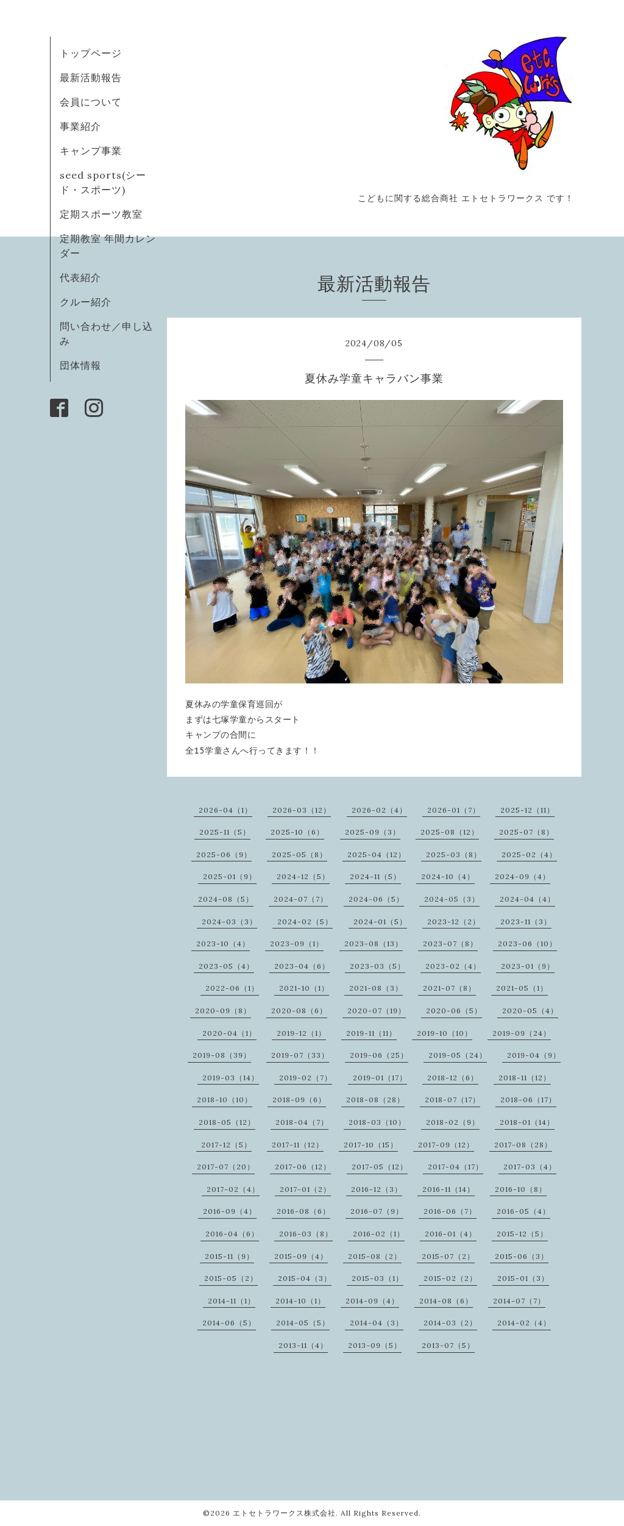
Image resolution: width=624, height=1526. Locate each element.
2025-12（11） (527, 810)
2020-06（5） (454, 1010)
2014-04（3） (376, 1322)
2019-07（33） (300, 1055)
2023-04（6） (302, 966)
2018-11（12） (524, 1077)
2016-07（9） (376, 1211)
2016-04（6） (232, 1233)
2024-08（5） (226, 899)
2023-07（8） (450, 943)
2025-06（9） (224, 854)
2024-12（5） (303, 876)
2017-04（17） (455, 1166)
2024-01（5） (380, 921)
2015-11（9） (229, 1256)
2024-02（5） (305, 921)
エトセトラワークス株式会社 (284, 1512)
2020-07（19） (376, 1010)
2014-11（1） (231, 1300)
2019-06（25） (379, 1055)
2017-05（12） (380, 1166)
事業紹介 (80, 126)
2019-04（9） (534, 1055)
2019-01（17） (380, 1077)
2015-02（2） (450, 1278)
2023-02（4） (453, 966)
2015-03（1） (377, 1278)
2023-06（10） (527, 943)
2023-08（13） (373, 943)
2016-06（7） (450, 1211)
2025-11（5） (224, 831)
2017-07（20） (226, 1166)
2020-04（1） (229, 1033)
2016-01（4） (451, 1233)
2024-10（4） (448, 876)
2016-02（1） (379, 1233)
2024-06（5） (376, 899)
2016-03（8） (306, 1233)
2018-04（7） (301, 1122)
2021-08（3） (376, 988)
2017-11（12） (298, 1144)
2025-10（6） (297, 831)
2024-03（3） (229, 921)
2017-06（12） (303, 1166)
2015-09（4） (301, 1256)
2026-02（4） (379, 810)
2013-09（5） (375, 1345)
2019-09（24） (521, 1033)
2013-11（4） (303, 1345)
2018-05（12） (227, 1122)
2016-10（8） (521, 1189)
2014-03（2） (450, 1322)
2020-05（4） (530, 1010)
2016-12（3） (376, 1189)
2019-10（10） (444, 1033)
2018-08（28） (375, 1099)
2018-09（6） (299, 1099)
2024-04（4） (527, 899)
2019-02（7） (305, 1077)
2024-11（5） (375, 876)
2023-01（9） (528, 966)
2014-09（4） (372, 1300)
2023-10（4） (223, 943)
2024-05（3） (452, 899)
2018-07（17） (452, 1099)
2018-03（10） (377, 1122)
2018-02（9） (453, 1122)
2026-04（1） (225, 810)
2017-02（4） (233, 1189)
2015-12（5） (522, 1233)
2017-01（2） (305, 1189)
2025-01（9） (230, 876)
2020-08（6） (299, 1010)
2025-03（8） (453, 854)
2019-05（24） (457, 1055)
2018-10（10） (224, 1099)
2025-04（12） (376, 854)
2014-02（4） (524, 1322)
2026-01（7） (453, 810)
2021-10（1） (304, 988)
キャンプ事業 (91, 150)
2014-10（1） (300, 1300)
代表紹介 (80, 277)
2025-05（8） (299, 854)
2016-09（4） (230, 1211)
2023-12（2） (453, 921)
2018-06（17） (528, 1099)
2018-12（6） (452, 1077)
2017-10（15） (371, 1144)
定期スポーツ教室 (101, 214)
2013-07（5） (448, 1345)
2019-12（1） (301, 1033)
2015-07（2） (448, 1256)
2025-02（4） (529, 854)
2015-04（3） (305, 1278)
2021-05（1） (522, 988)
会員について (91, 102)
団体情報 (80, 365)
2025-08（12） (449, 831)
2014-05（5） (303, 1322)
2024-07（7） (301, 899)
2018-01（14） (527, 1122)
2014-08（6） (446, 1300)
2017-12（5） (226, 1144)
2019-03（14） (230, 1077)
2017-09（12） (446, 1144)
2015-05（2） (231, 1278)
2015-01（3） (523, 1278)
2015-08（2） (375, 1256)
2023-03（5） (377, 966)
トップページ (91, 53)
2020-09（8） (223, 1010)
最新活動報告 (91, 77)
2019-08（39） (222, 1055)
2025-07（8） (526, 831)
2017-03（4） (529, 1166)
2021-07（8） (449, 988)
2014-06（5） (229, 1322)
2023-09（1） (297, 943)
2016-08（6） (303, 1211)
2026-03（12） (301, 810)
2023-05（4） (226, 966)
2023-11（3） (525, 921)
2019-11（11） (371, 1033)
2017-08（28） (523, 1144)
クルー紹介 (86, 302)
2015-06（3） (521, 1256)
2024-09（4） (522, 876)
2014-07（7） (519, 1300)
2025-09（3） (372, 831)
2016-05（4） (523, 1211)
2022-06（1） (232, 988)
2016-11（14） (448, 1189)
